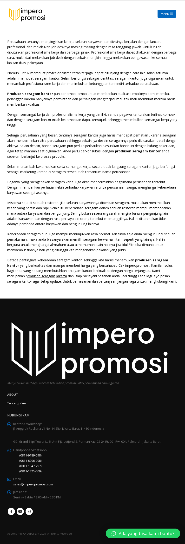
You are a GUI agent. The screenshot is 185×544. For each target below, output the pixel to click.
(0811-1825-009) (30, 471)
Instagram (29, 511)
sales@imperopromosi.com (33, 484)
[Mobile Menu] (167, 14)
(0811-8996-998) (30, 461)
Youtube (20, 511)
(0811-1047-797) (30, 466)
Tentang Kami (16, 403)
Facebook (11, 511)
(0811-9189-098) (30, 455)
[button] (143, 533)
